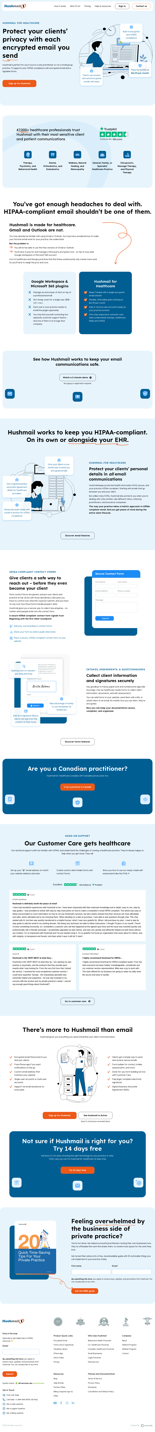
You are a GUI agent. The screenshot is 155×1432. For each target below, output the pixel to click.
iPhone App (58, 1353)
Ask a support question (15, 1408)
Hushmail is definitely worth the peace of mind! (35, 904)
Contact (125, 1353)
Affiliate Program (129, 1349)
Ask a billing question (15, 1413)
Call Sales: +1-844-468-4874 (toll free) (22, 1399)
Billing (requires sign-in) (63, 1391)
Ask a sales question (14, 1404)
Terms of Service (95, 1379)
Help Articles (59, 1383)
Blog (55, 1379)
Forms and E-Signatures (64, 1345)
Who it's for (75, 6)
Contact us (141, 6)
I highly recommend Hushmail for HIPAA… (102, 958)
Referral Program (129, 1345)
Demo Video (59, 1358)
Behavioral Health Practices (99, 1340)
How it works (60, 6)
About (124, 1340)
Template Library (60, 1349)
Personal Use (93, 1362)
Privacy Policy (94, 1383)
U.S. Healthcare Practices (98, 1345)
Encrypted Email (60, 1340)
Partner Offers (59, 1387)
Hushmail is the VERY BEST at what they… (33, 958)
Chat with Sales (12, 1395)
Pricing (87, 6)
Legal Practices (94, 1358)
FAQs (56, 1396)
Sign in (122, 6)
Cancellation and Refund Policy (101, 1391)
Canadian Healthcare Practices (101, 1349)
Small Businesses (95, 1353)
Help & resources (103, 6)
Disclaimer (92, 1387)
